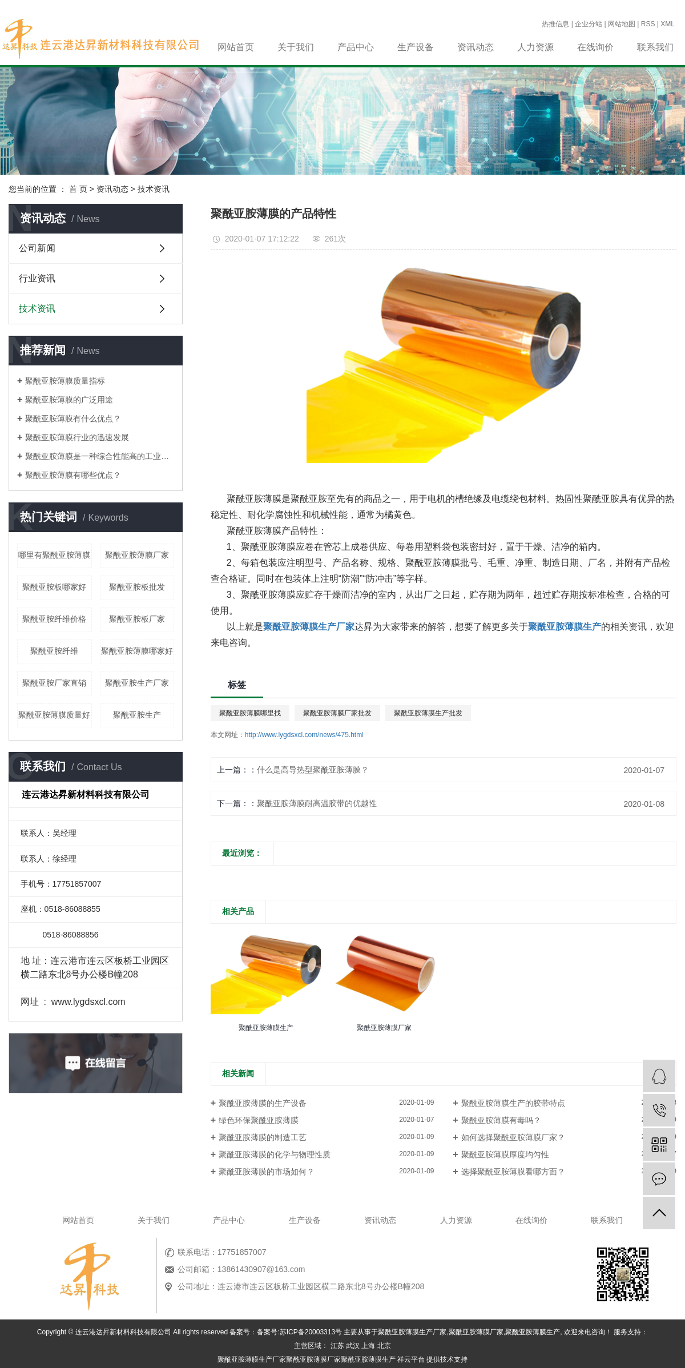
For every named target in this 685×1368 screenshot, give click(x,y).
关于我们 (295, 47)
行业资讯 (37, 278)
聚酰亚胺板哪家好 (54, 587)
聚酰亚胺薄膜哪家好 (137, 650)
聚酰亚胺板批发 (137, 587)
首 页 (78, 189)
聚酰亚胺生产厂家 (137, 682)
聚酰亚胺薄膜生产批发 (428, 713)
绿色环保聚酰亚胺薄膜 (259, 1120)
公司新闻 (37, 248)
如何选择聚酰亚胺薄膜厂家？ (513, 1137)
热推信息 (555, 24)
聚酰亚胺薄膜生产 (532, 1332)
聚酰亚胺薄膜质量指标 (65, 380)
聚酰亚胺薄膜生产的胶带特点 (513, 1103)
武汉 (353, 1346)
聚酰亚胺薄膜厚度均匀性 (505, 1154)
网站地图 (621, 24)
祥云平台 (411, 1359)
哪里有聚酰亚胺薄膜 (54, 555)
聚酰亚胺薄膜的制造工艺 (263, 1137)
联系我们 (655, 47)
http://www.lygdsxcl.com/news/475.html (304, 735)
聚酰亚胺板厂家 (137, 618)
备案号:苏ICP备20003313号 (299, 1332)
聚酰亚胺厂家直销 (54, 682)
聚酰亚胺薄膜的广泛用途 (69, 399)
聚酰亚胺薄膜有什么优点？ (73, 418)
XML (667, 24)
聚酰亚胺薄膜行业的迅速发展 (77, 437)
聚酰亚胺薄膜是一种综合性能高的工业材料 (99, 456)
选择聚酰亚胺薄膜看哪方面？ (513, 1171)
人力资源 (535, 47)
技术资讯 (154, 189)
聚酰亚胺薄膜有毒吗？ (501, 1120)
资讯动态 (475, 47)
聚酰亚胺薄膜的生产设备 (263, 1103)
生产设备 (415, 47)
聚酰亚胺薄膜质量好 (54, 714)
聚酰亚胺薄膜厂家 (137, 555)
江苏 (337, 1346)
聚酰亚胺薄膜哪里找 (250, 713)
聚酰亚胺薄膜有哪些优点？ (73, 475)
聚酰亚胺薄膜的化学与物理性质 (275, 1154)
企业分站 (588, 24)
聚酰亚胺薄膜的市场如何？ (267, 1171)
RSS (648, 24)
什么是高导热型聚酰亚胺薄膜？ (313, 769)
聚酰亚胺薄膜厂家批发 (337, 713)
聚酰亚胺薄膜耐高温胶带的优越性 (317, 803)
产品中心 (355, 47)
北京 (384, 1346)
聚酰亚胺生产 (137, 714)
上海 (368, 1346)
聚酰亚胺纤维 (54, 650)
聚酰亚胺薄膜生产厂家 (412, 1332)
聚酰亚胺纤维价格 (54, 618)
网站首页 (235, 47)
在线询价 (595, 47)
